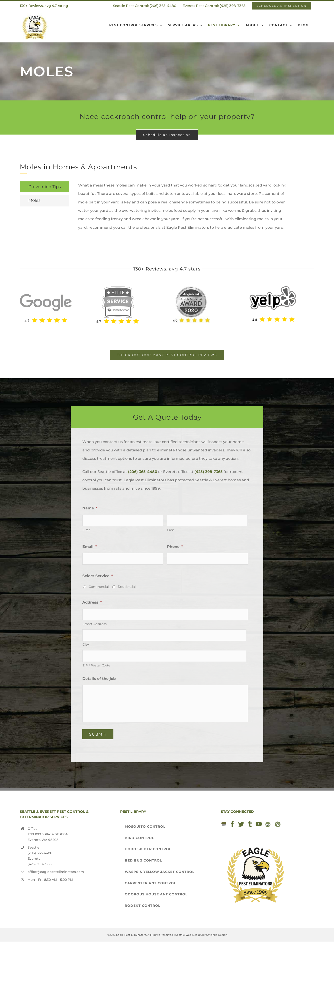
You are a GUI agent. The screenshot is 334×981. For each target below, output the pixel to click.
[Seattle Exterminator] (46, 289)
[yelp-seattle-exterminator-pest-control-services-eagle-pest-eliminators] (273, 288)
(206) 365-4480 (142, 472)
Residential (127, 587)
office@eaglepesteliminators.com (56, 872)
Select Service (97, 576)
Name (89, 508)
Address (92, 602)
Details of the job (99, 678)
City (86, 644)
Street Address (94, 624)
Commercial (99, 587)
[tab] (44, 187)
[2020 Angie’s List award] (191, 288)
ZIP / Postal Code (96, 665)
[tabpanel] (184, 208)
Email (89, 546)
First (86, 530)
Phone (175, 546)
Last (170, 530)
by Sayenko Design (214, 934)
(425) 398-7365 (208, 472)
